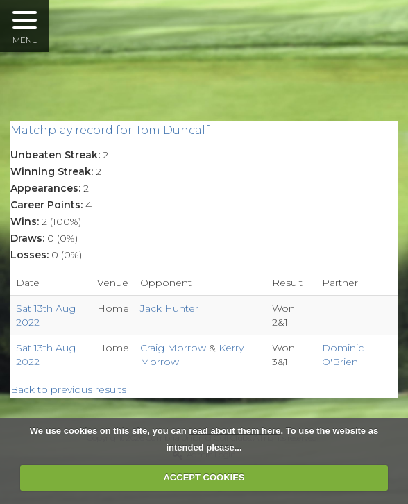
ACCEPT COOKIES (203, 477)
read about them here (234, 431)
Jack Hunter (169, 308)
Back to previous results (68, 389)
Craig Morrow (174, 348)
